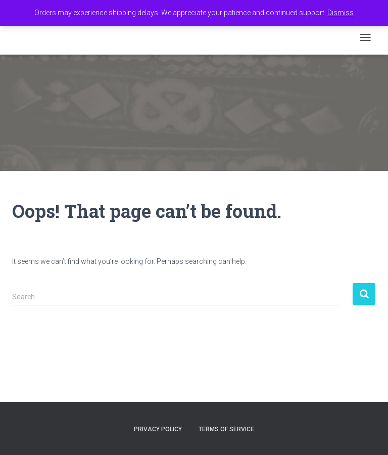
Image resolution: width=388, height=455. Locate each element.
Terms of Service (226, 429)
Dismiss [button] (340, 13)
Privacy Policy (158, 429)
